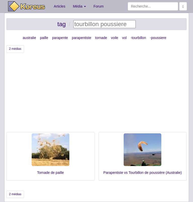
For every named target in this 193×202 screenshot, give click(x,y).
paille (44, 38)
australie (29, 38)
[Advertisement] (96, 94)
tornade (101, 38)
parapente (60, 38)
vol (124, 38)
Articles (59, 6)
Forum (98, 6)
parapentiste (81, 38)
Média (79, 6)
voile (114, 38)
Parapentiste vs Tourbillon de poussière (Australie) (142, 173)
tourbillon (139, 38)
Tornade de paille (50, 173)
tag (61, 24)
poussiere (158, 38)
